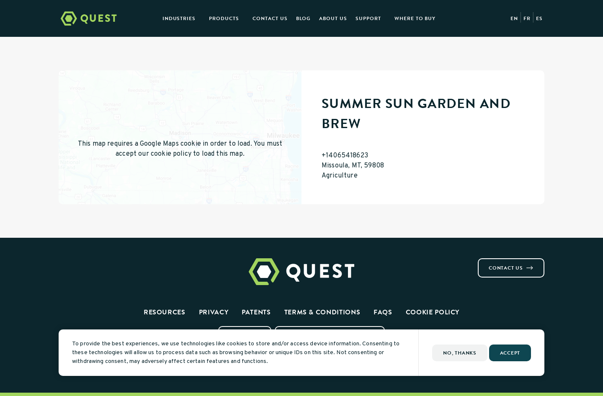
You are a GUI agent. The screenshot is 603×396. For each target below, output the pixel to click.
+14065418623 (345, 156)
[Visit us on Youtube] (92, 261)
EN (514, 18)
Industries (179, 18)
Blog (303, 18)
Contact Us (270, 18)
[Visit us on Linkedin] (82, 261)
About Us (333, 18)
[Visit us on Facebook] (62, 261)
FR (527, 18)
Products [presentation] (224, 18)
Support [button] (368, 18)
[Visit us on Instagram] (72, 261)
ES (539, 18)
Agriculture (340, 176)
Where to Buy (415, 18)
